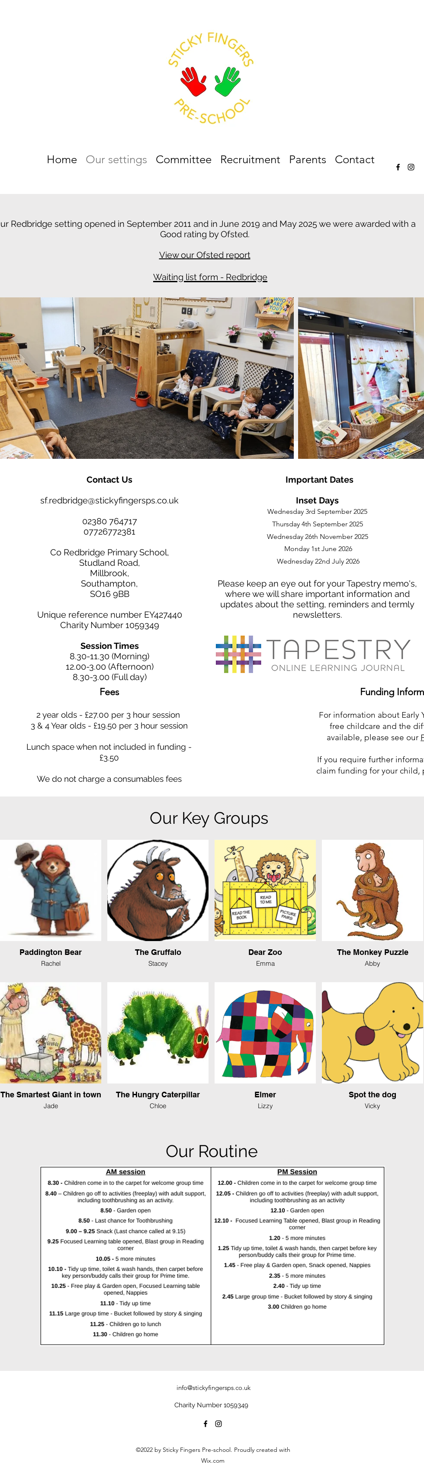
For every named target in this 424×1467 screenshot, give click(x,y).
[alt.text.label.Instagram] (411, 167)
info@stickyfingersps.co (209, 1387)
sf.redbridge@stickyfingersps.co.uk (109, 500)
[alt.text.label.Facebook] (398, 167)
